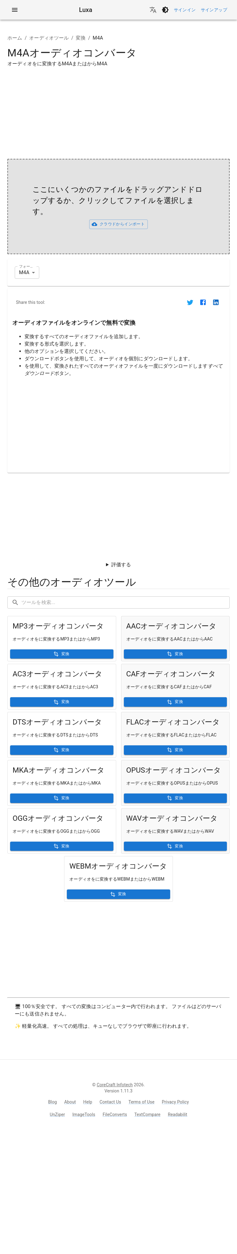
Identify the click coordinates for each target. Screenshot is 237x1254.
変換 (81, 38)
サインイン (185, 9)
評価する (121, 565)
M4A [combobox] (24, 272)
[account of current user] (14, 9)
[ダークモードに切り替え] (165, 10)
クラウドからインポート (118, 224)
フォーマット (27, 266)
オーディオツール (49, 38)
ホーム (14, 38)
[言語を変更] (153, 9)
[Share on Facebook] (203, 302)
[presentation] (118, 206)
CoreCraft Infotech (114, 1084)
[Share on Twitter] (190, 302)
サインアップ (214, 9)
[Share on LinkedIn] (216, 302)
